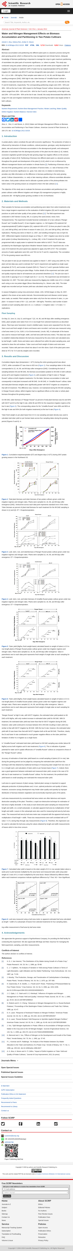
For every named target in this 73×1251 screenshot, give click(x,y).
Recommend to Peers (9, 1102)
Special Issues (43, 1220)
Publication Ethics (44, 1231)
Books (4, 1211)
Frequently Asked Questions (11, 1098)
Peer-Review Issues (45, 1214)
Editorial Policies (44, 1207)
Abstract (5, 50)
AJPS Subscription (7, 1090)
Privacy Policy (43, 1240)
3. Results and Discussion (15, 356)
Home (6, 17)
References (7, 958)
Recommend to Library (9, 1106)
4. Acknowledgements (13, 933)
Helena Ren (17, 42)
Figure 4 (57, 409)
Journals (14, 17)
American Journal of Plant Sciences (14, 29)
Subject (4, 1207)
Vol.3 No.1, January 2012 (38, 29)
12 (44, 213)
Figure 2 (32, 375)
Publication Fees (44, 1217)
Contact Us (6, 1217)
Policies (42, 1224)
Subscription (6, 1231)
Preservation (42, 1234)
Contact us (5, 1111)
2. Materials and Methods (15, 201)
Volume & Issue (7, 1240)
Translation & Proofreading (11, 1234)
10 (3, 1035)
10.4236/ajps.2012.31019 (15, 45)
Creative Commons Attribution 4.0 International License (53, 1174)
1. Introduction (9, 136)
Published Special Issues (12, 1072)
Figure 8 (44, 821)
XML (37, 45)
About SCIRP (44, 1201)
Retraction (42, 1237)
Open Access (43, 1228)
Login (5, 11)
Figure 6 (5, 699)
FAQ (3, 1237)
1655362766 (9, 1142)
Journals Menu (9, 1060)
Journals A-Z (6, 1204)
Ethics (40, 1204)
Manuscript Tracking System (12, 1228)
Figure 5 (5, 646)
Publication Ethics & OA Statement (13, 1094)
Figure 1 (42, 365)
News (4, 1220)
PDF (26, 45)
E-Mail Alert (5, 1086)
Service (5, 1224)
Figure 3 (13, 406)
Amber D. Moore (28, 42)
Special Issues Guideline (12, 1077)
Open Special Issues (10, 1067)
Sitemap (5, 1214)
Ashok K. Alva (7, 42)
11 (56, 184)
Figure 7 (55, 768)
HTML (32, 45)
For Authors (42, 1211)
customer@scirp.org (12, 1136)
